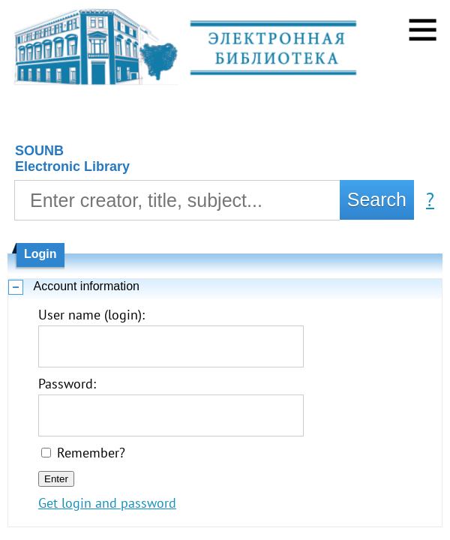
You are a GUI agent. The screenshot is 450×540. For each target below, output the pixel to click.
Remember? (91, 452)
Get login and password (107, 503)
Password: (67, 383)
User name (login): (91, 314)
